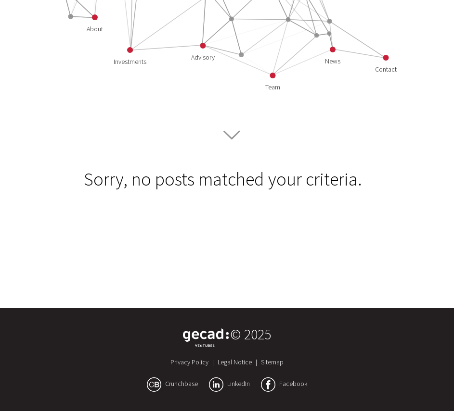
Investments (130, 61)
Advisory (203, 57)
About (95, 29)
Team (272, 87)
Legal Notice (235, 362)
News (332, 61)
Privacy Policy (189, 362)
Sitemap (272, 362)
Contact (386, 69)
